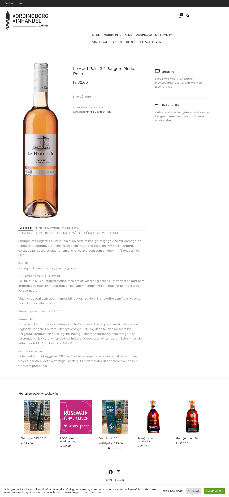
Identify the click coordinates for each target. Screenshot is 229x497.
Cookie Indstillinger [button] (172, 491)
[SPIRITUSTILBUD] (124, 42)
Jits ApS (119, 480)
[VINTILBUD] (100, 42)
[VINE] (129, 35)
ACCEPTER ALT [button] (214, 491)
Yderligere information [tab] (51, 227)
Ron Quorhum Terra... (189, 438)
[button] (109, 448)
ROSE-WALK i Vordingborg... (69, 439)
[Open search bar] (187, 15)
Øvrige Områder (95, 112)
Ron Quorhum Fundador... (146, 439)
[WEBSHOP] (144, 35)
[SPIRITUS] (113, 35)
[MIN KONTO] (163, 35)
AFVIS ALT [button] (193, 491)
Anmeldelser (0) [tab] (77, 227)
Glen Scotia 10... (109, 438)
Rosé (109, 112)
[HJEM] (96, 35)
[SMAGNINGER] (150, 42)
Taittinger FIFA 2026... (34, 438)
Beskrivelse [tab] (27, 227)
